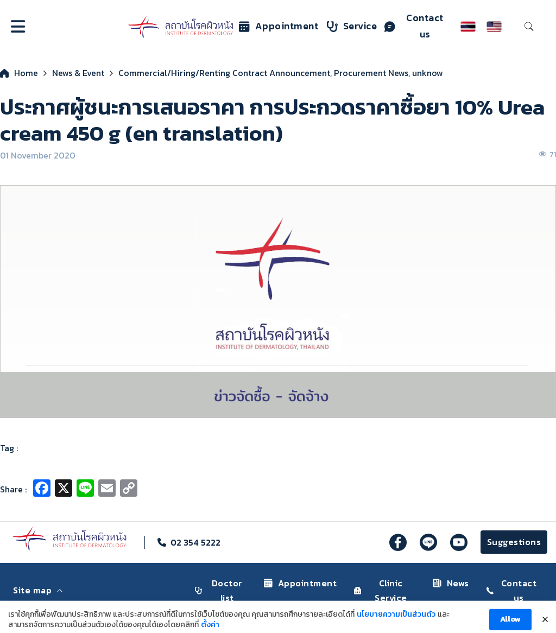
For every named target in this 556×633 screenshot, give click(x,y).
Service (352, 26)
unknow (427, 72)
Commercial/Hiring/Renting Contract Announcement (224, 72)
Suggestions (514, 541)
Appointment (279, 26)
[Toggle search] (529, 26)
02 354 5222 (195, 542)
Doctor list (218, 590)
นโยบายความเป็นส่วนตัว (396, 621)
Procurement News (371, 72)
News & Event (78, 72)
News (451, 583)
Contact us (414, 26)
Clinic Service (380, 590)
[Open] (18, 26)
